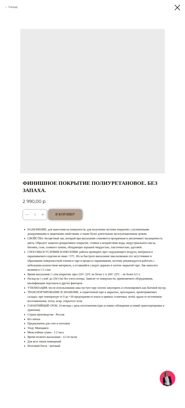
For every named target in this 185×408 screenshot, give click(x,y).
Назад (12, 7)
